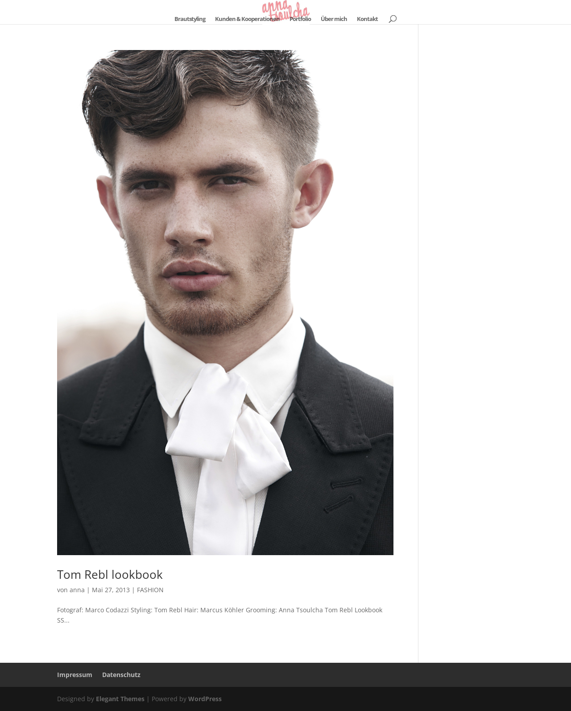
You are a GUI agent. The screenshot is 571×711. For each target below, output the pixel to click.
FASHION (150, 590)
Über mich (334, 19)
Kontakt (367, 19)
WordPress (205, 698)
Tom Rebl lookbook (110, 574)
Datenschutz (121, 674)
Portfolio (300, 19)
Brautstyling (189, 19)
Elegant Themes (120, 698)
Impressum (74, 674)
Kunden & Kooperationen (247, 19)
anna (77, 590)
